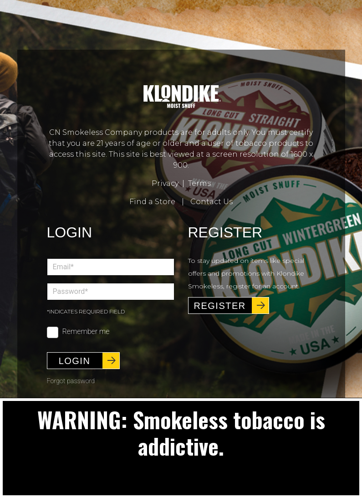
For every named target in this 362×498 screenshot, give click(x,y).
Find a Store (152, 201)
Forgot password (71, 381)
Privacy (165, 183)
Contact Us (211, 201)
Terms (199, 183)
